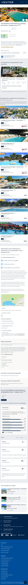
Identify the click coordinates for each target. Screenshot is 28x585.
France (6, 5)
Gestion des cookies (4, 552)
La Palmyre (24, 5)
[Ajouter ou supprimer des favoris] (23, 20)
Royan (8, 121)
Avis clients (4, 399)
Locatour (2, 5)
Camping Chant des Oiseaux (7, 213)
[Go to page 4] (14, 164)
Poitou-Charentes (11, 5)
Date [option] (22, 437)
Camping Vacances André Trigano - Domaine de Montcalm (12, 166)
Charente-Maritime (18, 5)
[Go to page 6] (15, 164)
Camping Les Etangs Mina (6, 236)
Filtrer (24, 52)
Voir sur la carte (12, 36)
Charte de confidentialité (5, 548)
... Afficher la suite (18, 45)
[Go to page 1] (12, 164)
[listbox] (23, 437)
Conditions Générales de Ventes (7, 546)
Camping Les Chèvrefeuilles (7, 190)
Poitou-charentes (4, 121)
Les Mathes (9, 168)
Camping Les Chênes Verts (6, 143)
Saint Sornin (9, 237)
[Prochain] (26, 112)
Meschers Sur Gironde (10, 144)
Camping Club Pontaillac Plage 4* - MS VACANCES (12, 120)
